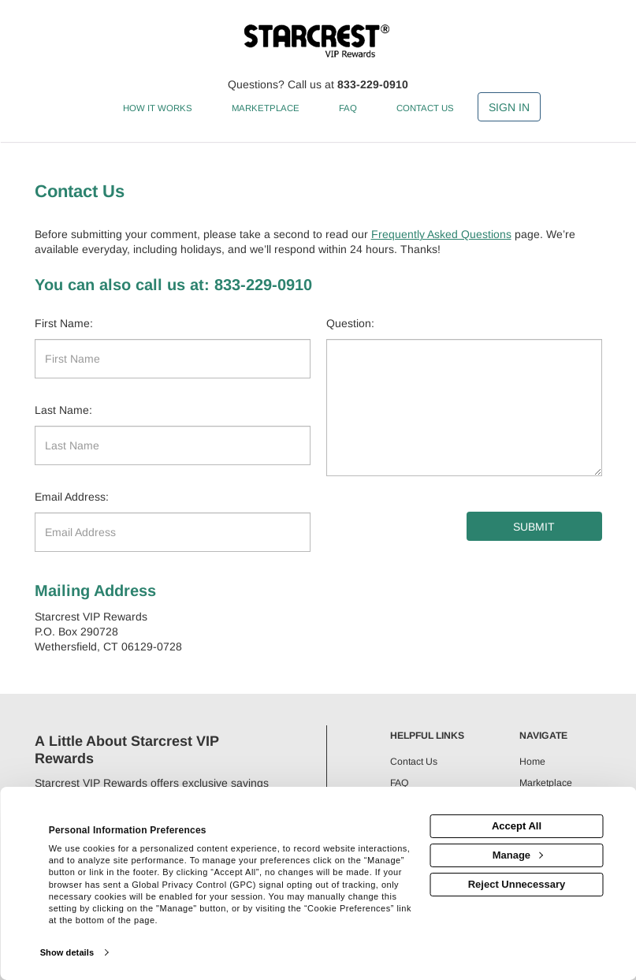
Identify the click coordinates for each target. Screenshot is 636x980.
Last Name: (63, 410)
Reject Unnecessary (517, 884)
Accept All (516, 826)
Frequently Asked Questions (441, 234)
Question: (350, 323)
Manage (518, 855)
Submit (534, 526)
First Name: (64, 323)
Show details (67, 952)
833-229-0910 (372, 84)
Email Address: (72, 496)
